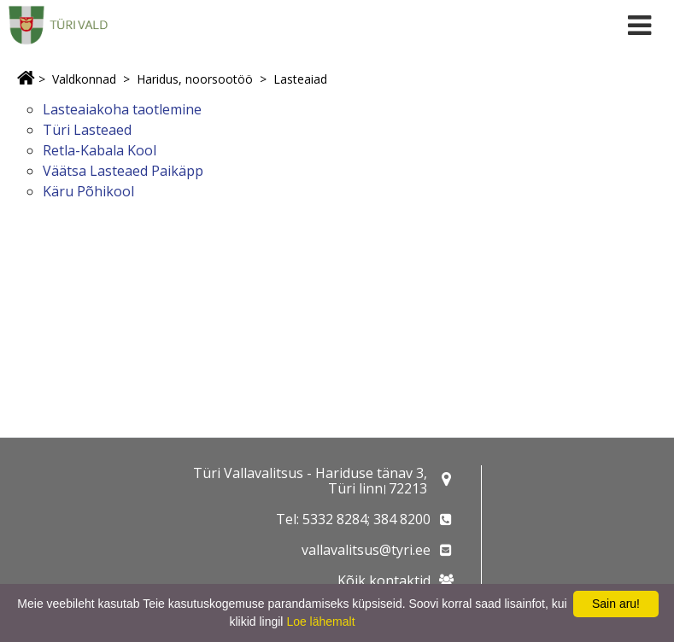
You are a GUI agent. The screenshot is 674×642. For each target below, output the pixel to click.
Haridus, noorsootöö (195, 79)
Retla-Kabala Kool (99, 150)
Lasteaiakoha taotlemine (122, 109)
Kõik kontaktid (384, 580)
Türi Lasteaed (87, 129)
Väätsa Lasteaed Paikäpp (123, 170)
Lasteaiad (300, 79)
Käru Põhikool (88, 191)
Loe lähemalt (320, 621)
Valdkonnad (84, 79)
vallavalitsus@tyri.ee (366, 549)
